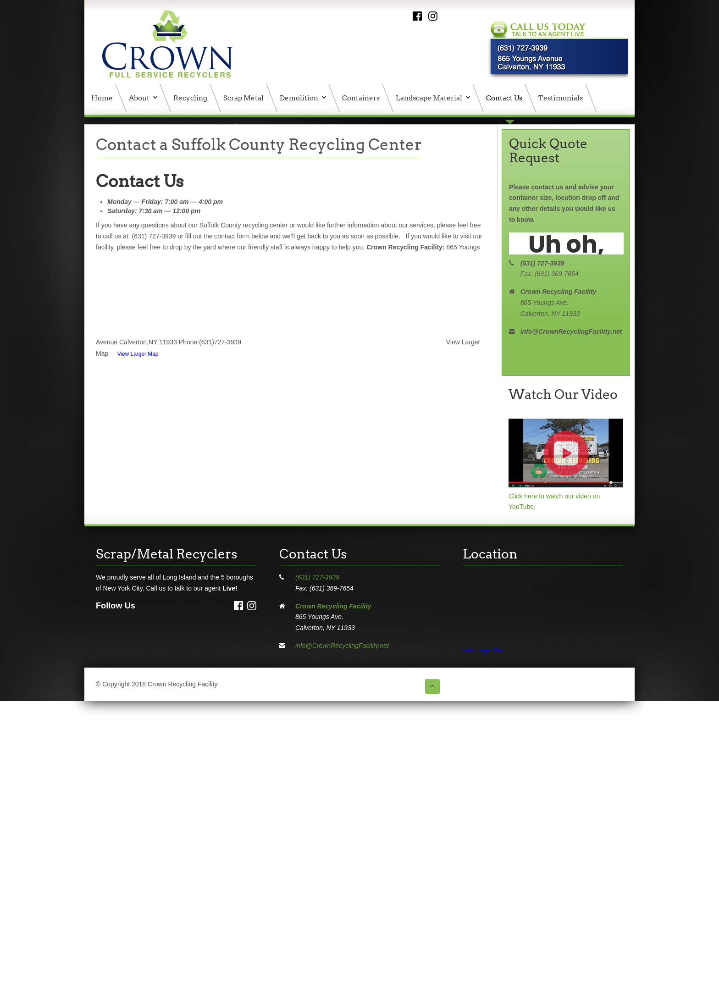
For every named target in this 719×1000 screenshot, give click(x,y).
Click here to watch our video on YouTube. (566, 496)
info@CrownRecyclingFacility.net (342, 645)
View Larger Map (138, 354)
